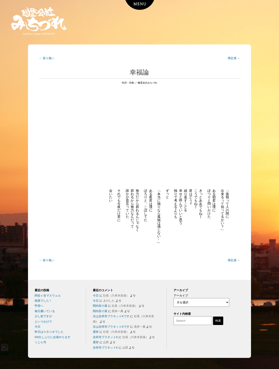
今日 (37, 326)
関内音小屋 (100, 305)
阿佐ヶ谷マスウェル (48, 295)
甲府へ (39, 305)
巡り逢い (46, 58)
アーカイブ (180, 295)
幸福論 (139, 72)
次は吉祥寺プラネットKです (111, 316)
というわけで (43, 321)
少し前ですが (43, 316)
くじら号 (40, 342)
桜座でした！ (43, 300)
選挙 (96, 331)
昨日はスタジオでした (49, 331)
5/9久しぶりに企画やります (52, 337)
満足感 (234, 58)
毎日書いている (45, 311)
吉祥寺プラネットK (105, 337)
